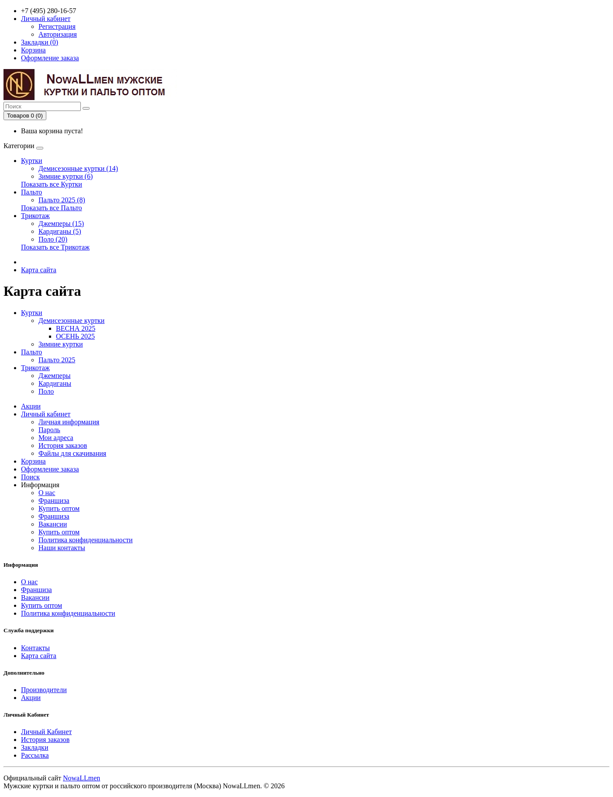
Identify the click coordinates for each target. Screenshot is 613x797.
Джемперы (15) (61, 223)
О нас (46, 492)
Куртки (31, 160)
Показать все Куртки (51, 184)
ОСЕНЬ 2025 (75, 336)
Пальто (31, 192)
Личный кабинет (45, 414)
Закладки (34, 747)
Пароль (49, 429)
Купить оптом (59, 508)
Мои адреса (55, 437)
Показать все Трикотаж (55, 247)
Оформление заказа (50, 469)
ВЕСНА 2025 (75, 328)
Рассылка (35, 755)
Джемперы (54, 375)
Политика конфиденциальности (85, 540)
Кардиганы (54, 383)
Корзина (33, 461)
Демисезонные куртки (71, 320)
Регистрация (57, 26)
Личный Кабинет (46, 731)
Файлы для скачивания (72, 453)
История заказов (62, 445)
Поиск (30, 477)
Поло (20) (52, 239)
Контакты (35, 647)
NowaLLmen (81, 778)
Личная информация (68, 422)
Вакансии (52, 524)
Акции (31, 406)
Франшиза (53, 500)
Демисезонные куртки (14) (78, 168)
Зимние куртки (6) (65, 176)
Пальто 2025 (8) (61, 200)
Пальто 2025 (56, 360)
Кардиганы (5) (59, 231)
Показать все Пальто (51, 207)
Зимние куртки (60, 344)
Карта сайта (38, 270)
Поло (46, 391)
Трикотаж (35, 215)
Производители (44, 689)
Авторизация (57, 34)
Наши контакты (61, 547)
